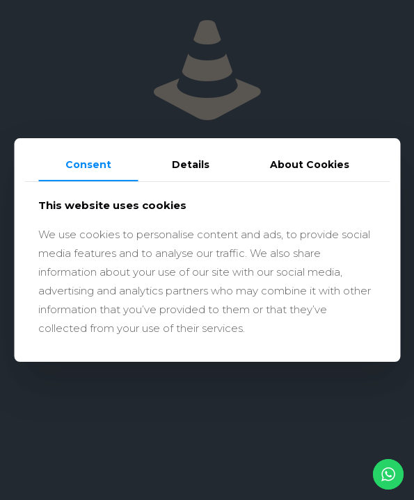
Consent (88, 164)
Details (190, 164)
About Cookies (309, 164)
